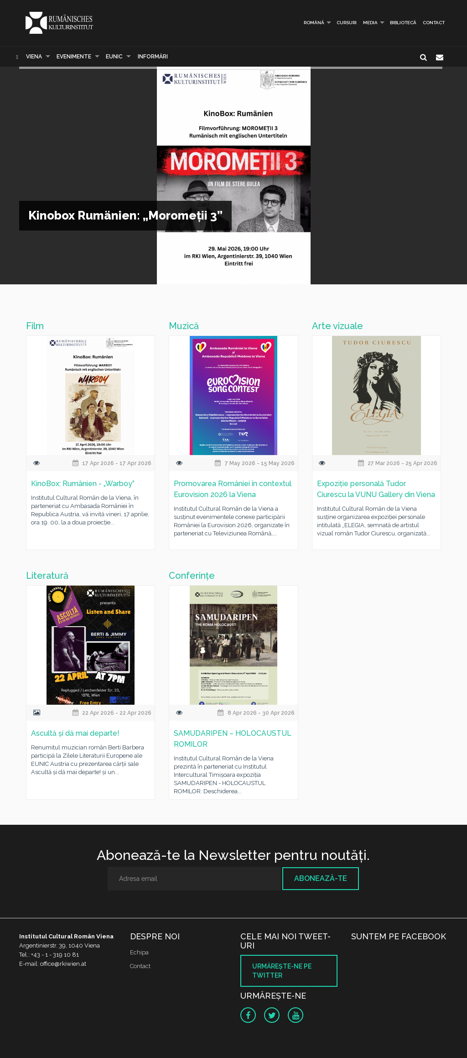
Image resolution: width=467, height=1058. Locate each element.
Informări (153, 56)
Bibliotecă (403, 22)
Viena (34, 56)
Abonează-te (320, 878)
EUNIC (114, 56)
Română (310, 22)
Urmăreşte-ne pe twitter (281, 971)
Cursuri (347, 22)
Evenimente (74, 56)
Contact (434, 22)
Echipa (139, 952)
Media (370, 22)
